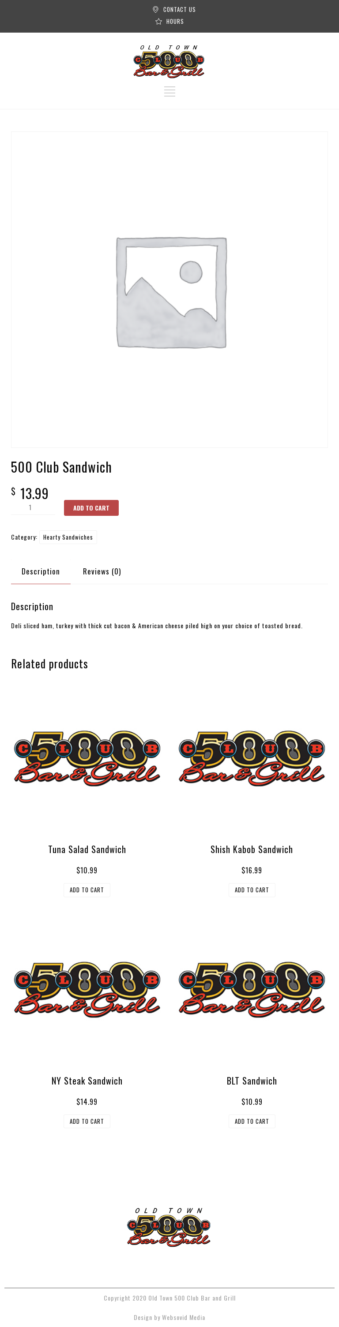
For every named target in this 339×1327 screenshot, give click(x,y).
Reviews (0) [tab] (102, 571)
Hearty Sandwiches (68, 537)
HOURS (175, 21)
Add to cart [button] (87, 889)
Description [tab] (41, 571)
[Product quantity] (33, 507)
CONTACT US (179, 9)
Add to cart (91, 507)
